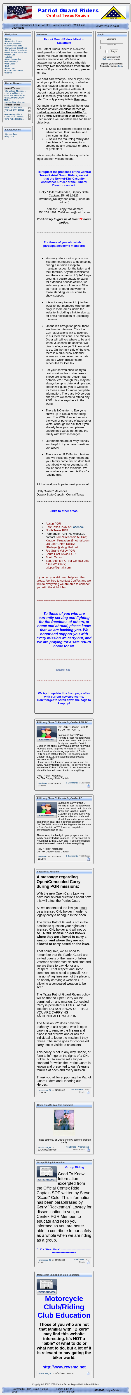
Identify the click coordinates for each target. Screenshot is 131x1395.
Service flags (11, 134)
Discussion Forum (30, 25)
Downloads (18, 27)
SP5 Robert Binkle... (14, 119)
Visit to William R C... (14, 93)
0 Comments (72, 783)
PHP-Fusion (32, 1389)
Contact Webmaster (14, 70)
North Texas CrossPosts (16, 50)
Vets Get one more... (14, 108)
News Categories (61, 25)
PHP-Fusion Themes (67, 1390)
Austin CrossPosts (13, 46)
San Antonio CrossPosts (16, 48)
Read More (71, 1147)
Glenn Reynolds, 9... (14, 114)
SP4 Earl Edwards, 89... (16, 95)
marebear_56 (45, 1090)
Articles (46, 25)
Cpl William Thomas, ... (15, 91)
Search (8, 73)
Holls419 (43, 783)
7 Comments (83, 1147)
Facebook (77, 527)
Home (15, 25)
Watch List (10, 55)
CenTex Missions (13, 43)
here (120, 66)
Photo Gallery (11, 61)
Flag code (9, 136)
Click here (106, 59)
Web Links (79, 25)
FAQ (7, 66)
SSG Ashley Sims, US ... (16, 102)
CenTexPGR (63, 670)
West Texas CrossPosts (16, 52)
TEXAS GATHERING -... (16, 117)
